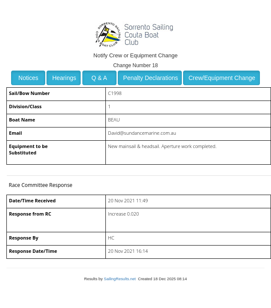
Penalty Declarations (150, 77)
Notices (28, 77)
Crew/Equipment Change (222, 77)
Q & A (99, 77)
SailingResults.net (120, 279)
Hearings (64, 77)
